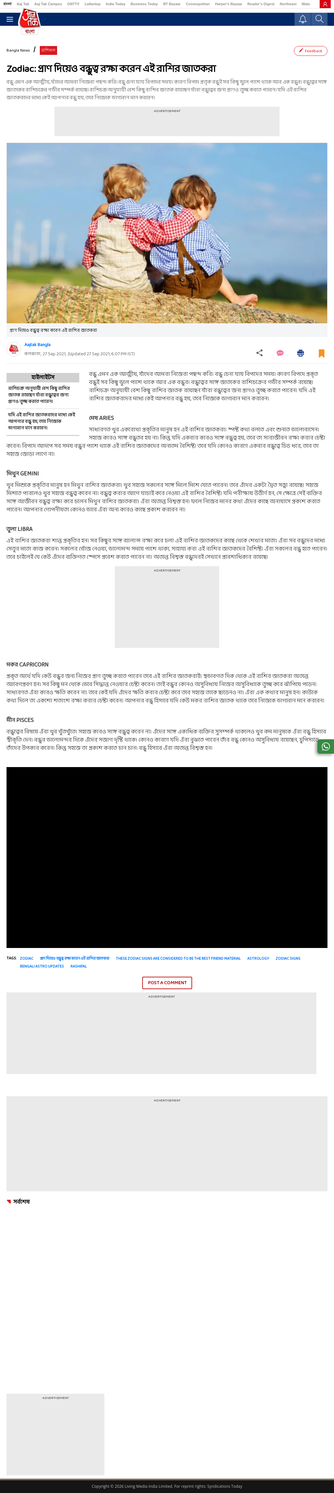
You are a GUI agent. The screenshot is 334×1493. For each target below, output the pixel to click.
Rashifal (78, 966)
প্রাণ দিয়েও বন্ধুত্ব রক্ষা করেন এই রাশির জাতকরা (74, 958)
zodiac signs (288, 958)
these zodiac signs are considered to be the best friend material (178, 958)
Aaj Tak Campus (48, 4)
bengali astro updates (42, 966)
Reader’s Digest (261, 4)
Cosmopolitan (198, 4)
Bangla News (18, 50)
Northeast (288, 4)
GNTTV (73, 4)
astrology (258, 958)
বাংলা (7, 4)
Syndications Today (224, 1486)
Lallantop (92, 4)
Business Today (144, 4)
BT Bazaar (172, 4)
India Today (115, 4)
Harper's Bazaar (228, 4)
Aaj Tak (23, 4)
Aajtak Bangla (37, 345)
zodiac (26, 958)
